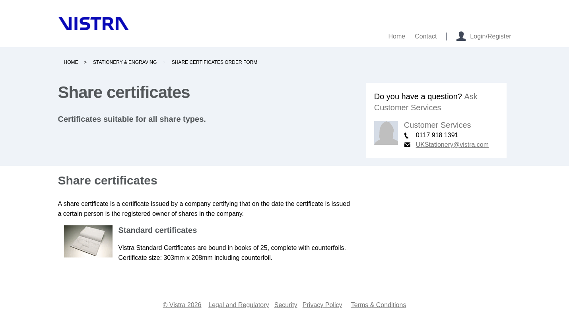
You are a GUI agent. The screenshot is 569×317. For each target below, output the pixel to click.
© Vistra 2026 (182, 305)
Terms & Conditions (378, 305)
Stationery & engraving (125, 62)
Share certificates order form (215, 62)
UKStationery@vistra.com (452, 144)
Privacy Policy (322, 305)
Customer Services (437, 125)
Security (285, 305)
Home (71, 62)
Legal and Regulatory (238, 305)
